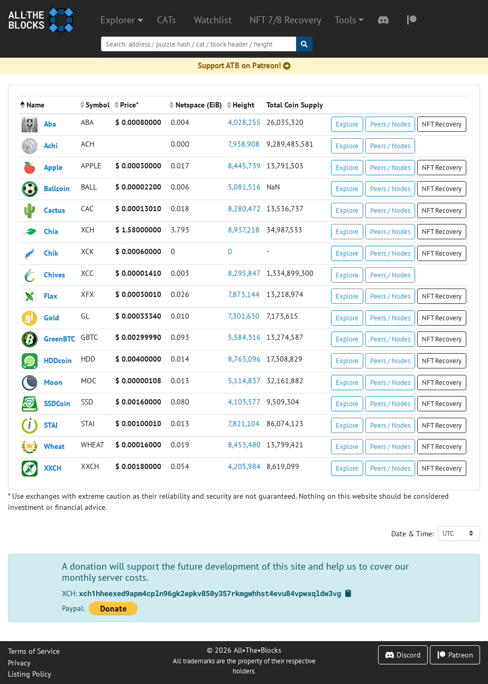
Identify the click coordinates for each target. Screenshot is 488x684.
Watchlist (213, 20)
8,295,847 (244, 273)
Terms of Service (34, 651)
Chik (51, 253)
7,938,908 (244, 144)
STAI (51, 424)
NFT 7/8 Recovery (285, 20)
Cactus (54, 209)
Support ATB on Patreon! (244, 65)
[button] (349, 20)
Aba (50, 124)
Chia (51, 231)
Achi (51, 145)
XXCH (52, 468)
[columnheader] (48, 105)
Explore (347, 124)
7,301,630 (244, 316)
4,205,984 (244, 466)
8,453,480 (244, 444)
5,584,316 (244, 337)
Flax (50, 296)
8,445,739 (244, 165)
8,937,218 (244, 229)
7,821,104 (244, 423)
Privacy (19, 663)
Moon (53, 381)
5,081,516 (244, 187)
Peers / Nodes (390, 124)
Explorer (121, 20)
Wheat (54, 446)
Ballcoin (57, 188)
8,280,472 (244, 208)
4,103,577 (244, 402)
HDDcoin (58, 360)
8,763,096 (244, 359)
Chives (54, 274)
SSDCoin (57, 403)
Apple (53, 166)
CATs (166, 20)
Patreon (455, 655)
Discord (403, 655)
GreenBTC (59, 339)
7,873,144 (244, 294)
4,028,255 (244, 122)
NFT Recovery (442, 124)
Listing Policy (29, 674)
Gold (51, 317)
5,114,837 (244, 380)
